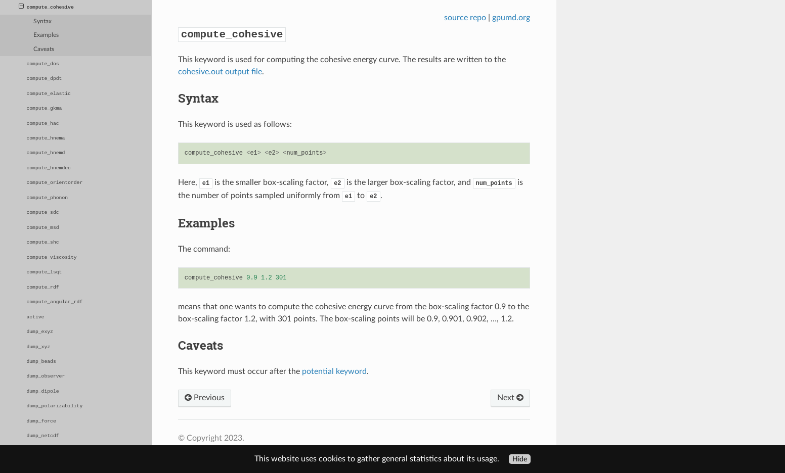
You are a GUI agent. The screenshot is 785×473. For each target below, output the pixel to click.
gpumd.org (511, 18)
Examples (46, 35)
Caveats (43, 49)
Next (510, 398)
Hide (519, 459)
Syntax (42, 21)
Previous (205, 398)
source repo (465, 18)
